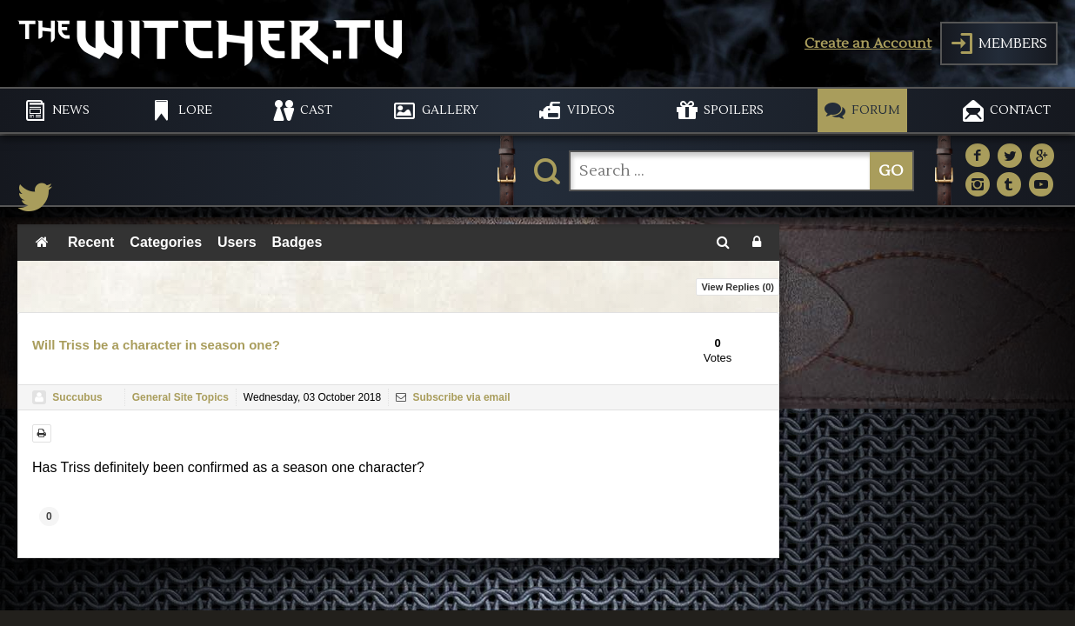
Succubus (77, 397)
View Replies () (737, 287)
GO (891, 171)
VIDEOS (591, 110)
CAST (316, 110)
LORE (195, 110)
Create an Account (868, 43)
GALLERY (450, 110)
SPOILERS (734, 110)
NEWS (71, 110)
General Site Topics (180, 397)
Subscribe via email (453, 397)
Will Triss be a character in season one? (156, 344)
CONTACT (1020, 110)
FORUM (875, 110)
